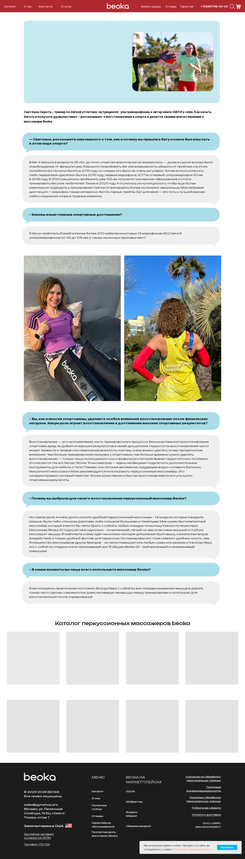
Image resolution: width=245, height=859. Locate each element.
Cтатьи (66, 6)
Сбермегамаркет (138, 826)
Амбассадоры (151, 6)
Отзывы (170, 6)
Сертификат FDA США (37, 844)
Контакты (46, 6)
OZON (130, 791)
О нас (28, 6)
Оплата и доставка (206, 814)
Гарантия (186, 6)
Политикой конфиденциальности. (193, 849)
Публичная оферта (206, 807)
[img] (232, 6)
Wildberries (134, 801)
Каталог (10, 6)
